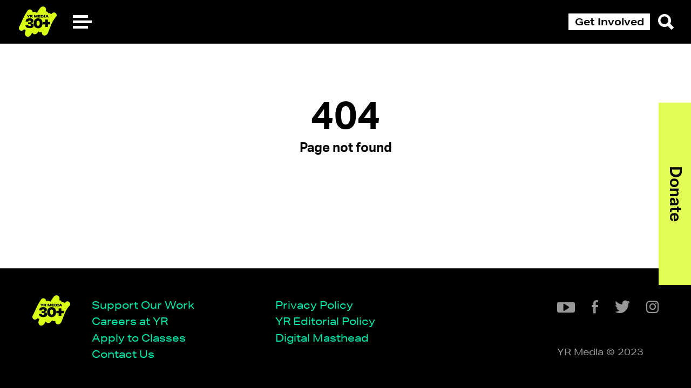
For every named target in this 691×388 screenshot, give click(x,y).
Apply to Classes (139, 337)
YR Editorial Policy (325, 321)
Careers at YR (130, 321)
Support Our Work (143, 305)
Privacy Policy (314, 305)
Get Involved (609, 21)
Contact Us (123, 354)
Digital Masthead (322, 337)
